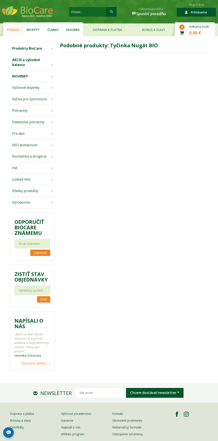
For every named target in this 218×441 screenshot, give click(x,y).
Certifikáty (17, 427)
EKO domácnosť (24, 145)
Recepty (33, 30)
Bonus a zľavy (153, 30)
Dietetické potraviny (28, 122)
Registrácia (196, 5)
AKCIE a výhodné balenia (26, 62)
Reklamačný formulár (127, 427)
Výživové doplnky (26, 87)
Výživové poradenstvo (76, 414)
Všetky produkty (25, 190)
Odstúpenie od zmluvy (127, 434)
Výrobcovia (21, 202)
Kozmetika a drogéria (29, 156)
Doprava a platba (107, 30)
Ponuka (13, 30)
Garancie (67, 420)
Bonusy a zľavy (20, 420)
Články (53, 30)
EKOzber (73, 30)
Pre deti (18, 133)
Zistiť (43, 299)
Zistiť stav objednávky (31, 276)
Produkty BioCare (27, 48)
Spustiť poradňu (151, 13)
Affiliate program (72, 434)
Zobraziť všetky (33, 363)
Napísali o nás (70, 427)
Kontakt (117, 414)
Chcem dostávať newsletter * (154, 392)
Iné (14, 167)
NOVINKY (20, 76)
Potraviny (19, 110)
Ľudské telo (21, 179)
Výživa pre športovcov (29, 99)
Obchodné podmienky (127, 420)
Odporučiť (40, 253)
